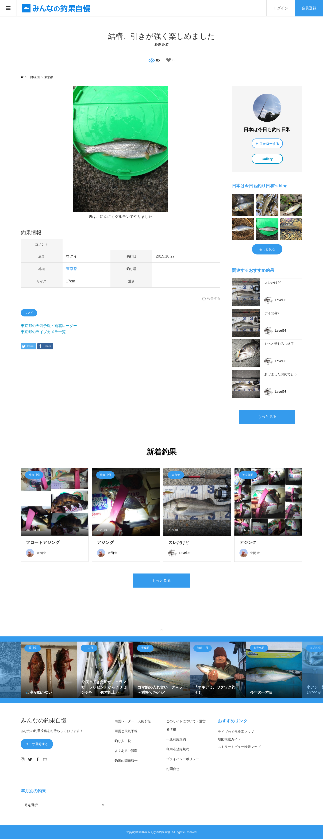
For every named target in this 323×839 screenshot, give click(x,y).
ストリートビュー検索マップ (239, 747)
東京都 (71, 269)
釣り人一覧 (123, 741)
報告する (213, 298)
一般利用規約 (176, 739)
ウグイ (29, 312)
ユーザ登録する (36, 744)
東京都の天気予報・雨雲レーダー (49, 326)
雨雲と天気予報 (126, 731)
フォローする (269, 144)
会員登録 (308, 8)
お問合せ (172, 769)
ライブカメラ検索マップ (236, 732)
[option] (49, 670)
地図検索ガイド (229, 739)
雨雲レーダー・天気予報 (133, 721)
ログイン (280, 8)
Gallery (267, 159)
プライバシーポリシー (182, 759)
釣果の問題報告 (126, 760)
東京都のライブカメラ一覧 (43, 332)
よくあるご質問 (126, 751)
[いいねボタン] (168, 60)
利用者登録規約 (177, 749)
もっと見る (267, 249)
